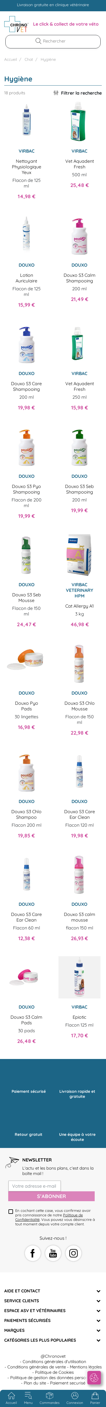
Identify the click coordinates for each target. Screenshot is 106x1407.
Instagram (73, 1253)
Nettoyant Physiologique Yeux (26, 166)
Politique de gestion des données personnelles (54, 1377)
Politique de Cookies (54, 1372)
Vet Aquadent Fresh (79, 164)
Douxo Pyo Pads (26, 706)
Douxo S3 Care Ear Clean (79, 814)
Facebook (33, 1253)
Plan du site (35, 1383)
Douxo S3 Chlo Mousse (79, 706)
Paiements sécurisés (27, 1320)
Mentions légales (86, 1367)
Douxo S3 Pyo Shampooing (26, 489)
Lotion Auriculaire (26, 278)
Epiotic (79, 1017)
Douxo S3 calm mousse (79, 917)
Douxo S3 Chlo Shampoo (26, 814)
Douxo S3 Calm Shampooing (80, 278)
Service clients (21, 1300)
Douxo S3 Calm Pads (26, 1019)
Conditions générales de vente (36, 1367)
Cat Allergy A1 (79, 606)
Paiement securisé (67, 1383)
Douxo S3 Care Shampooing (26, 386)
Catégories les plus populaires (40, 1340)
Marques (14, 1330)
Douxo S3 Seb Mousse (26, 597)
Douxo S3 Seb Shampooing (79, 489)
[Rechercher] (56, 41)
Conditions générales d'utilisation (54, 1361)
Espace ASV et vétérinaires (35, 1310)
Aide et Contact (22, 1291)
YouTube (53, 1253)
